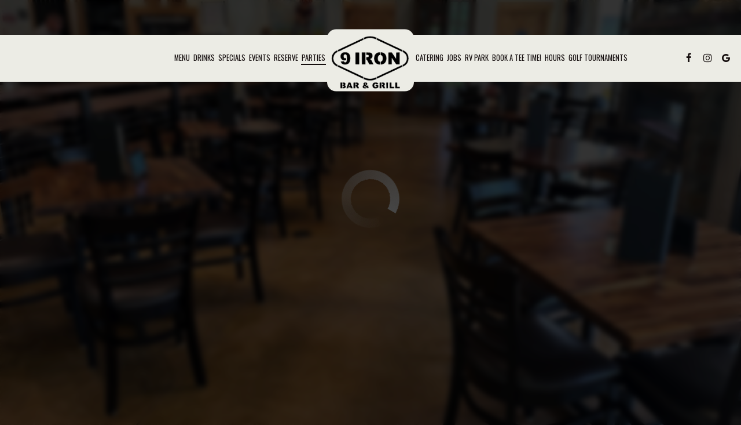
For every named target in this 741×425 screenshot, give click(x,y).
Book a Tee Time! (516, 57)
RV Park (477, 57)
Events (259, 57)
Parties (313, 57)
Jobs (454, 57)
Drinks (204, 57)
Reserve (286, 57)
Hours (555, 57)
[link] (370, 60)
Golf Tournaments (598, 57)
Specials (231, 57)
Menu (182, 57)
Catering (429, 57)
